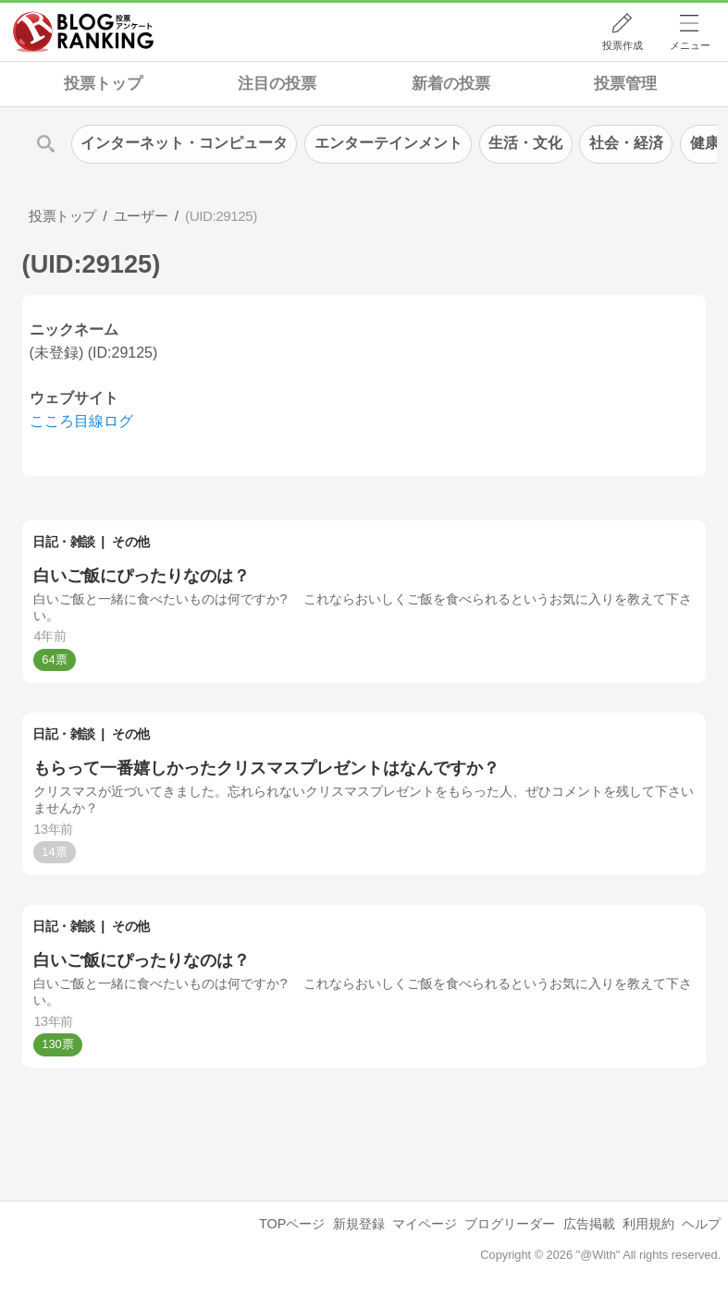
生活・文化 (525, 143)
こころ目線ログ (81, 421)
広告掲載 (589, 1223)
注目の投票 (277, 83)
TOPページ (292, 1223)
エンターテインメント (389, 143)
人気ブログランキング (83, 31)
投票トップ (103, 83)
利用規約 (648, 1223)
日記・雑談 (63, 541)
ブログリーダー (509, 1223)
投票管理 (625, 83)
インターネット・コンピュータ (184, 143)
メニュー (690, 45)
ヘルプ (701, 1223)
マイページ (424, 1223)
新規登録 (359, 1223)
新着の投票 (451, 83)
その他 (131, 541)
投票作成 (622, 45)
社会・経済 (626, 143)
